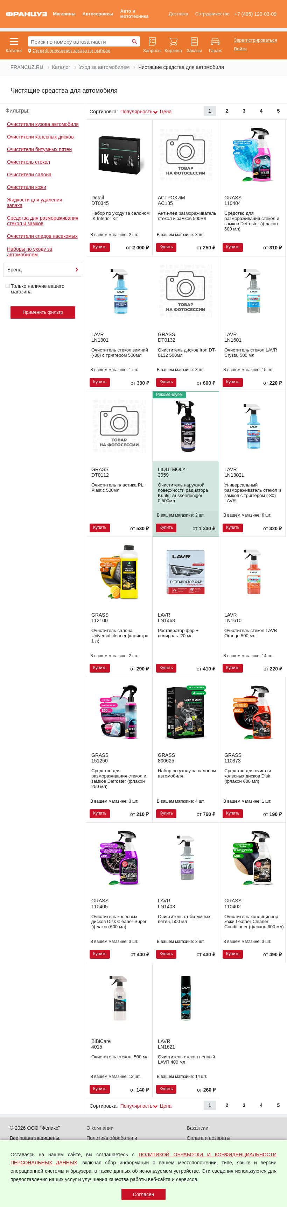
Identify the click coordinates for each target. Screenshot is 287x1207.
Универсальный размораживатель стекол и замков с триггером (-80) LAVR (252, 492)
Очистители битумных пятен (39, 149)
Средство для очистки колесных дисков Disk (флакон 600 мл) (247, 776)
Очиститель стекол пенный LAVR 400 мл (186, 1059)
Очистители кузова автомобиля (43, 124)
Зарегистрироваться (255, 40)
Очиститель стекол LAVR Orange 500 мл (250, 633)
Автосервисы (98, 13)
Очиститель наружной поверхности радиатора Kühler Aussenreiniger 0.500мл (183, 492)
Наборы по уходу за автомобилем (29, 251)
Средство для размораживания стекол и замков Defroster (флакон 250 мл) (118, 778)
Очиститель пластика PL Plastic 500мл (117, 487)
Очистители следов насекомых (42, 236)
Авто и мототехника (134, 13)
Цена (166, 111)
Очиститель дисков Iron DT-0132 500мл (187, 352)
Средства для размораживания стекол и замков (42, 220)
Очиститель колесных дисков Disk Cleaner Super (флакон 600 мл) (119, 922)
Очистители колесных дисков (40, 137)
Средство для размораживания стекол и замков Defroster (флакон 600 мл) (251, 221)
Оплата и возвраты (208, 1138)
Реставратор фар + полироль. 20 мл (178, 633)
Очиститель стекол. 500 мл (119, 1056)
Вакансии (198, 1128)
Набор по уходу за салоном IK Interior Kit (120, 216)
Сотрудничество (212, 13)
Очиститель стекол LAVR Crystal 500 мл (250, 352)
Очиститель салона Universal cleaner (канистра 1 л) (119, 636)
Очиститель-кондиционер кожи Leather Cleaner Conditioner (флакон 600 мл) (254, 922)
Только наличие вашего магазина (34, 288)
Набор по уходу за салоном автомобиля (187, 773)
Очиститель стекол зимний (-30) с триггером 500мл (119, 352)
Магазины (64, 13)
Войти (240, 49)
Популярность (136, 111)
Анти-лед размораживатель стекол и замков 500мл (187, 216)
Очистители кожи (26, 187)
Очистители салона (29, 174)
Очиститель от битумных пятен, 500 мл (184, 919)
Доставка (178, 13)
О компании (99, 1128)
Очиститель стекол (28, 162)
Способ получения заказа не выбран (71, 50)
